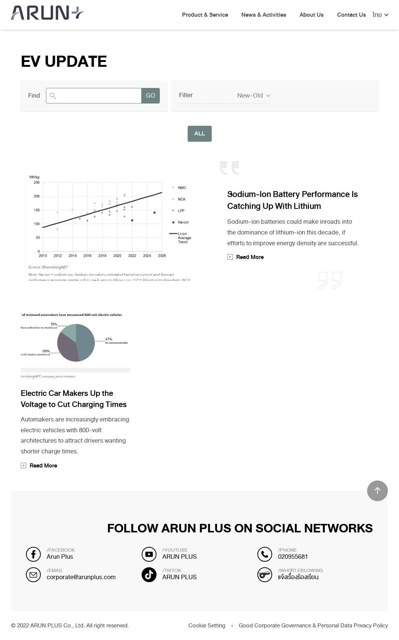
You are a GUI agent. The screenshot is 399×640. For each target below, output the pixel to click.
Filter (186, 95)
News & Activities (263, 15)
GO (150, 96)
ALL (199, 133)
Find (34, 95)
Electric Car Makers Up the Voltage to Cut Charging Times (74, 399)
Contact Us (351, 15)
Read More (250, 257)
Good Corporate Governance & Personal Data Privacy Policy (313, 625)
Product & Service (205, 15)
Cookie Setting (206, 625)
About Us (312, 15)
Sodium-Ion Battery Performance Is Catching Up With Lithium (292, 200)
